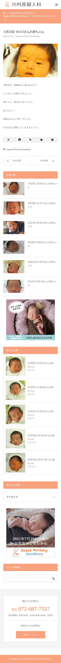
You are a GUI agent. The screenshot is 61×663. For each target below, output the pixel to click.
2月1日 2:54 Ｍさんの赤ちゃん (42, 283)
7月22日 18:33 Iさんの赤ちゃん (42, 185)
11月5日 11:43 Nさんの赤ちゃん (40, 389)
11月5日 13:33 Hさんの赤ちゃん (40, 365)
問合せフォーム (30, 634)
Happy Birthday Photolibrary (28, 36)
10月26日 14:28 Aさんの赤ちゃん (41, 437)
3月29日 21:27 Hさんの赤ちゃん (42, 205)
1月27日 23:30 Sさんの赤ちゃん (42, 224)
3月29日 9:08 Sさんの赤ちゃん (42, 244)
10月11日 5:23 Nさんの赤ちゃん (42, 264)
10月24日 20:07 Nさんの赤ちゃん (41, 461)
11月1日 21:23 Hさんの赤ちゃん (40, 413)
